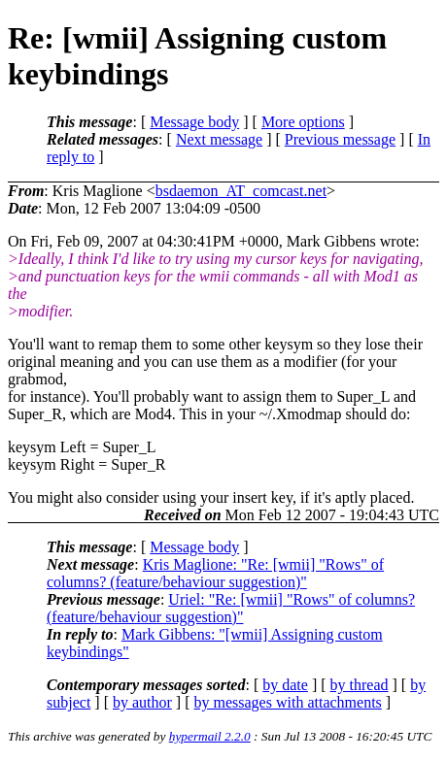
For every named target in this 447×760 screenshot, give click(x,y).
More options (303, 122)
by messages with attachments (288, 702)
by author (142, 702)
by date (285, 685)
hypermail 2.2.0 (210, 736)
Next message (219, 139)
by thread (359, 685)
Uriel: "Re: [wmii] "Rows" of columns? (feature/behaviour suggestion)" (231, 608)
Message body (194, 122)
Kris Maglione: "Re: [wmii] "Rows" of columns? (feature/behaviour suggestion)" (215, 573)
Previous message (340, 139)
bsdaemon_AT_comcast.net (241, 190)
